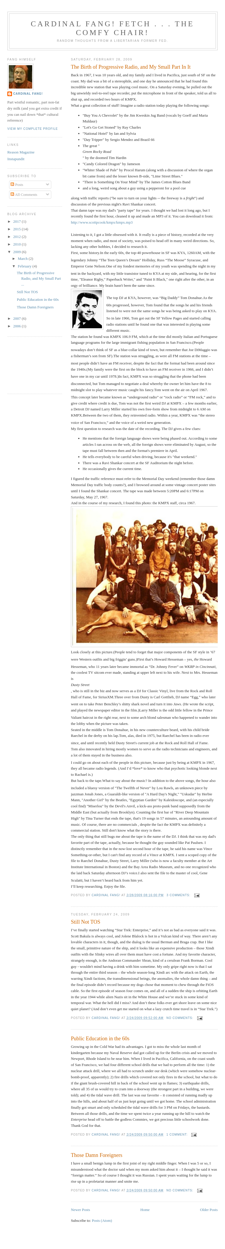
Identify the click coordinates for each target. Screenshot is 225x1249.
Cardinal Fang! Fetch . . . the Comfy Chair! (112, 28)
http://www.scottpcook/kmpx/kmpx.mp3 (102, 222)
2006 (17, 326)
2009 (17, 252)
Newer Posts (80, 1209)
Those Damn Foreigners (96, 1155)
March (23, 258)
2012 (17, 236)
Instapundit (16, 159)
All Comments (24, 194)
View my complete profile (32, 128)
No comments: (180, 1018)
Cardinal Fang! (28, 93)
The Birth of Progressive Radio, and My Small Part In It (131, 67)
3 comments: (178, 895)
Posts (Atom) (102, 1220)
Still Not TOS (85, 922)
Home (145, 1209)
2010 (17, 244)
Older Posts (209, 1209)
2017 (17, 221)
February (25, 266)
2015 (17, 229)
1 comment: (177, 1134)
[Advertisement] (33, 364)
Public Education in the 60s (100, 1038)
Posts (17, 184)
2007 (17, 318)
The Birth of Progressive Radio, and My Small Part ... (39, 278)
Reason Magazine (21, 152)
